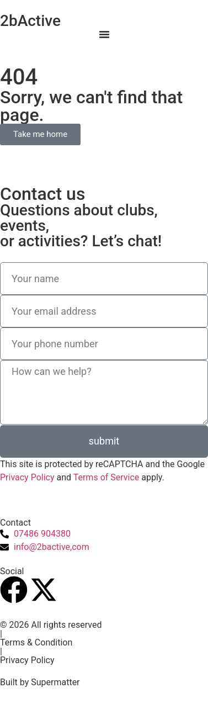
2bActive (30, 21)
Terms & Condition (36, 642)
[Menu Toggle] (104, 34)
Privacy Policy (27, 477)
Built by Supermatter (40, 682)
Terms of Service (106, 477)
